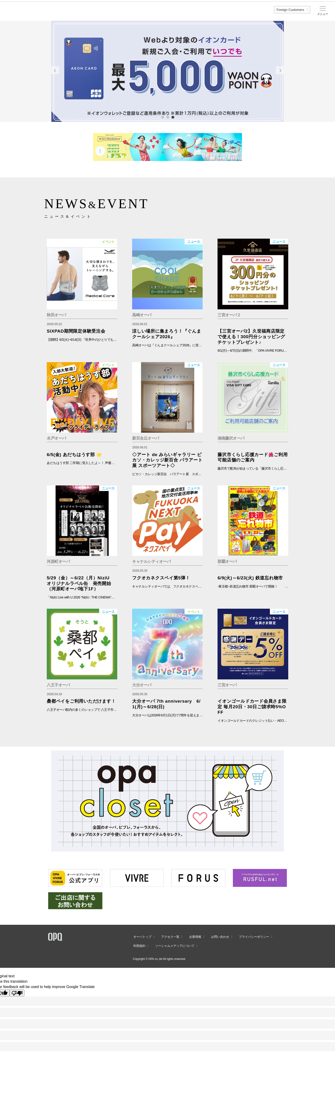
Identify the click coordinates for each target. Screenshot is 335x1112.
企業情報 (195, 936)
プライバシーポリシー (254, 936)
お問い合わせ (220, 936)
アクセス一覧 (170, 936)
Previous (55, 70)
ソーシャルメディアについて (174, 946)
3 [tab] (172, 117)
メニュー (322, 14)
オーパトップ (142, 936)
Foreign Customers (290, 10)
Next (280, 70)
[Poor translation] (17, 992)
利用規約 (139, 946)
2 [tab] (167, 117)
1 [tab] (162, 117)
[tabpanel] (167, 71)
